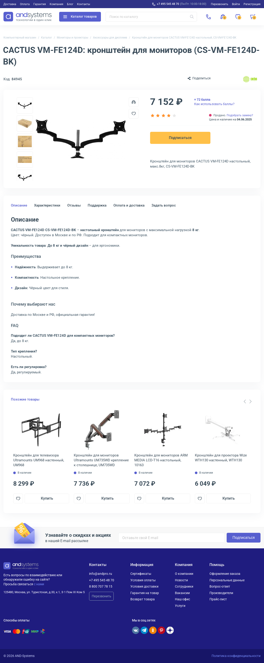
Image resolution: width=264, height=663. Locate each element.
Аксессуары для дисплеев (110, 37)
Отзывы (74, 205)
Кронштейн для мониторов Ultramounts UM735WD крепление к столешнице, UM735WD (101, 460)
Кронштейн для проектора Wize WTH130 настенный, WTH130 (221, 457)
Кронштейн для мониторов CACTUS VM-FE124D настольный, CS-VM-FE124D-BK (184, 37)
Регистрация (252, 4)
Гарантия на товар (144, 593)
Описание (19, 205)
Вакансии (182, 593)
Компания (56, 4)
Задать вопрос (163, 205)
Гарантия (39, 4)
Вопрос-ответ (219, 586)
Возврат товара (142, 599)
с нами (39, 584)
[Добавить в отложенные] (133, 114)
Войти (236, 4)
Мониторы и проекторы (72, 37)
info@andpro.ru (100, 574)
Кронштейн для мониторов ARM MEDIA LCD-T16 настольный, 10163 (161, 460)
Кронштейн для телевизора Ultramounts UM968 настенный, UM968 (38, 460)
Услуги (180, 606)
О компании (184, 574)
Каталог (46, 37)
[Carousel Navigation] (247, 401)
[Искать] (192, 16)
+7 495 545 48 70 (168, 4)
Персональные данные (227, 580)
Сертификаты (140, 574)
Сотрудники (184, 586)
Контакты (83, 4)
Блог (70, 4)
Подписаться (180, 138)
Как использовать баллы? (214, 102)
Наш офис (182, 599)
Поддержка (97, 205)
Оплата (25, 4)
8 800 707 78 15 (100, 586)
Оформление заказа (224, 574)
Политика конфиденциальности (236, 656)
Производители (221, 593)
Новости (181, 580)
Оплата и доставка (129, 205)
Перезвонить (101, 596)
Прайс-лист (218, 599)
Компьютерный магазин (19, 37)
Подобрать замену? (240, 115)
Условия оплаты (143, 580)
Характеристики (47, 205)
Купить (47, 498)
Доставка (9, 4)
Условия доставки (144, 586)
